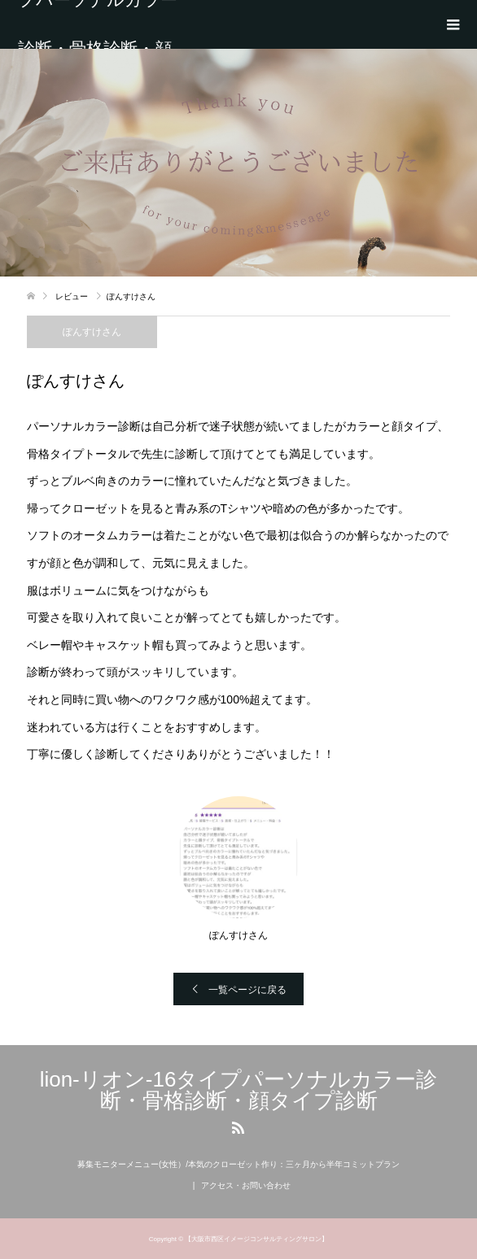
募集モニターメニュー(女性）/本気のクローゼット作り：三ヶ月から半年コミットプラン (238, 1164)
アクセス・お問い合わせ (246, 1185)
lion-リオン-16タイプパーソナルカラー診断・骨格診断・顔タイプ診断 (97, 24)
